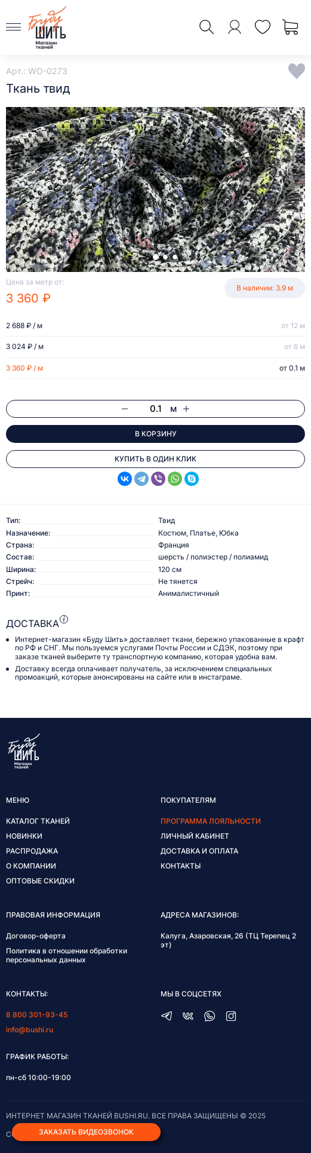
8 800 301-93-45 (36, 1014)
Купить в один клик (155, 458)
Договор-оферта (36, 935)
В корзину (156, 433)
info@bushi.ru (29, 1029)
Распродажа (32, 850)
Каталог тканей (38, 820)
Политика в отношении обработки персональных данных (66, 955)
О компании (31, 865)
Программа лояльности (211, 820)
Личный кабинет (195, 835)
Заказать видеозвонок (86, 1131)
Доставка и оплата (199, 850)
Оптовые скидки (40, 880)
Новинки (24, 835)
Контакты (181, 865)
